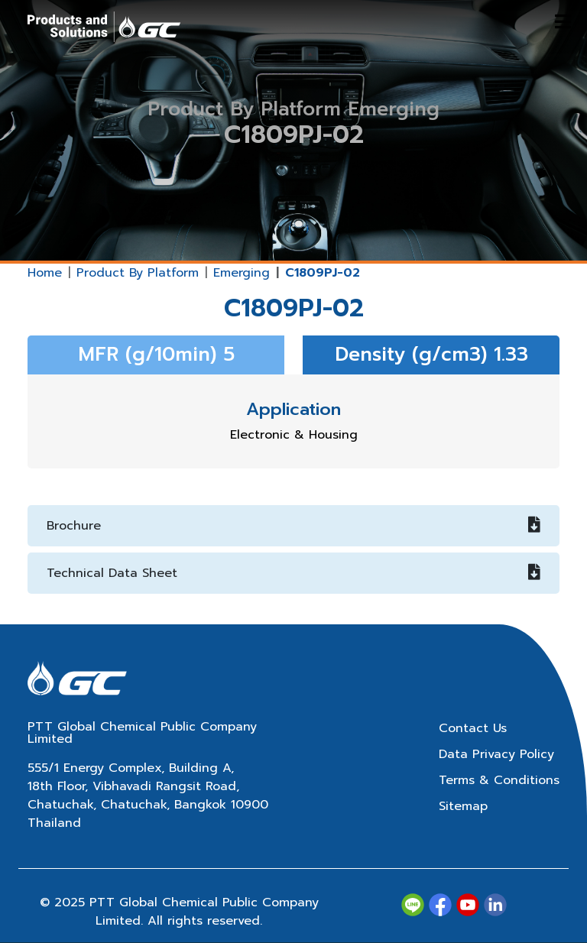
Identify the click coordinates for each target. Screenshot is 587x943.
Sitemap (463, 806)
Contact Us (473, 728)
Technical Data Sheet (293, 573)
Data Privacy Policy (496, 754)
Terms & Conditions (499, 780)
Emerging (241, 273)
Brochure (293, 526)
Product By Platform (137, 273)
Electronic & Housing (294, 435)
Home (45, 273)
